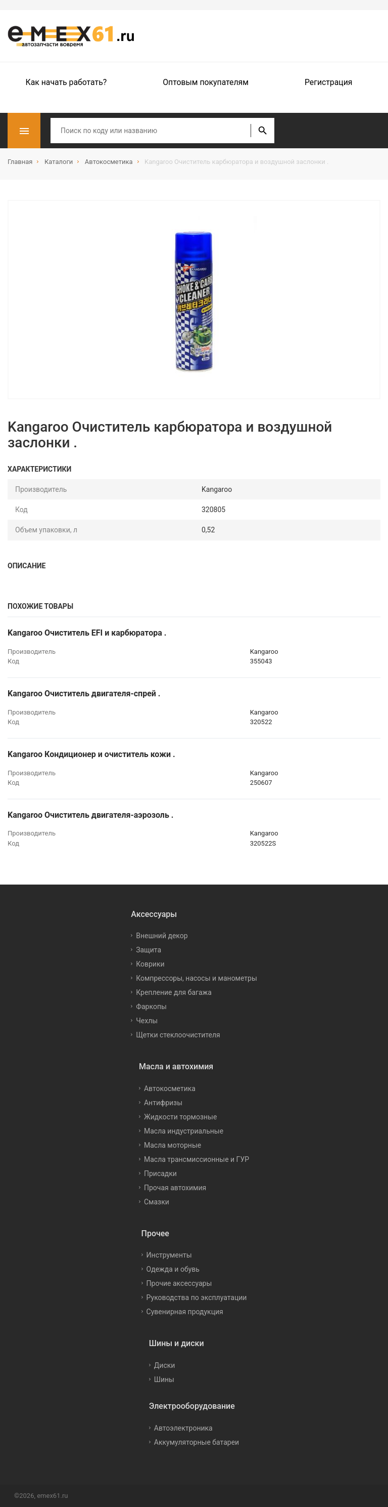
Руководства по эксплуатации (197, 1297)
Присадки (160, 1173)
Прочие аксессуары (179, 1283)
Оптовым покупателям (206, 82)
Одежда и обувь (173, 1269)
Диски (164, 1365)
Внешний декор (161, 936)
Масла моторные (172, 1145)
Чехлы (147, 1021)
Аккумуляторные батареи (196, 1442)
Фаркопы (151, 1006)
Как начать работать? (66, 82)
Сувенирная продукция (185, 1312)
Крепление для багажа (174, 992)
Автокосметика (170, 1088)
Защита (148, 950)
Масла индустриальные (183, 1131)
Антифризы (163, 1103)
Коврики (150, 964)
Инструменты (169, 1255)
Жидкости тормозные (180, 1117)
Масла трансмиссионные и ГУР (196, 1159)
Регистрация (328, 82)
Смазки (156, 1202)
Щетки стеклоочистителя (178, 1035)
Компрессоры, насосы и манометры (196, 978)
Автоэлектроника (183, 1428)
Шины (164, 1379)
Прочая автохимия (175, 1188)
